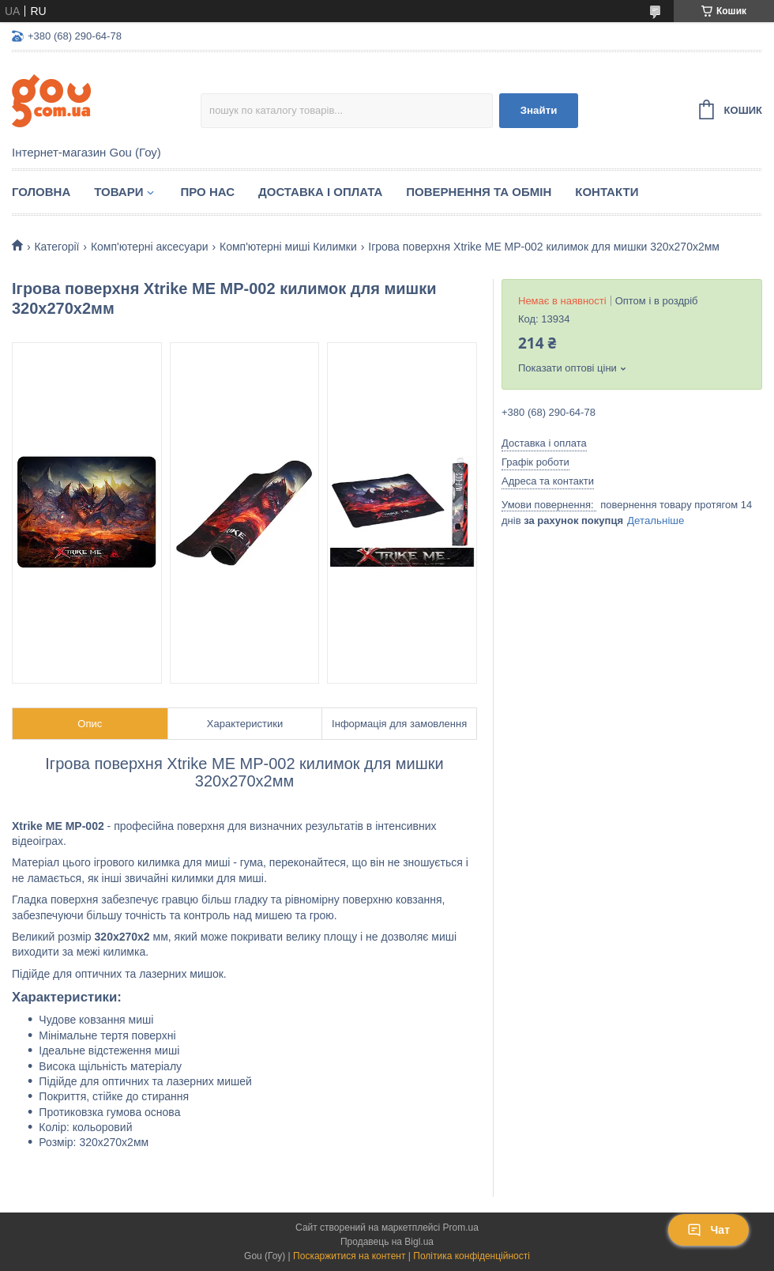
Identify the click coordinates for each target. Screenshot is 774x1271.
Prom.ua (461, 1227)
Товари (118, 192)
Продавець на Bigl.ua (387, 1241)
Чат (708, 1230)
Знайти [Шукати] (539, 110)
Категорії (56, 246)
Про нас (207, 192)
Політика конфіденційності (471, 1256)
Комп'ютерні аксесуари (150, 246)
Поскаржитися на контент (349, 1256)
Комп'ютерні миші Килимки (288, 246)
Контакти (606, 192)
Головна (41, 192)
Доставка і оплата (320, 192)
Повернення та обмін (478, 192)
